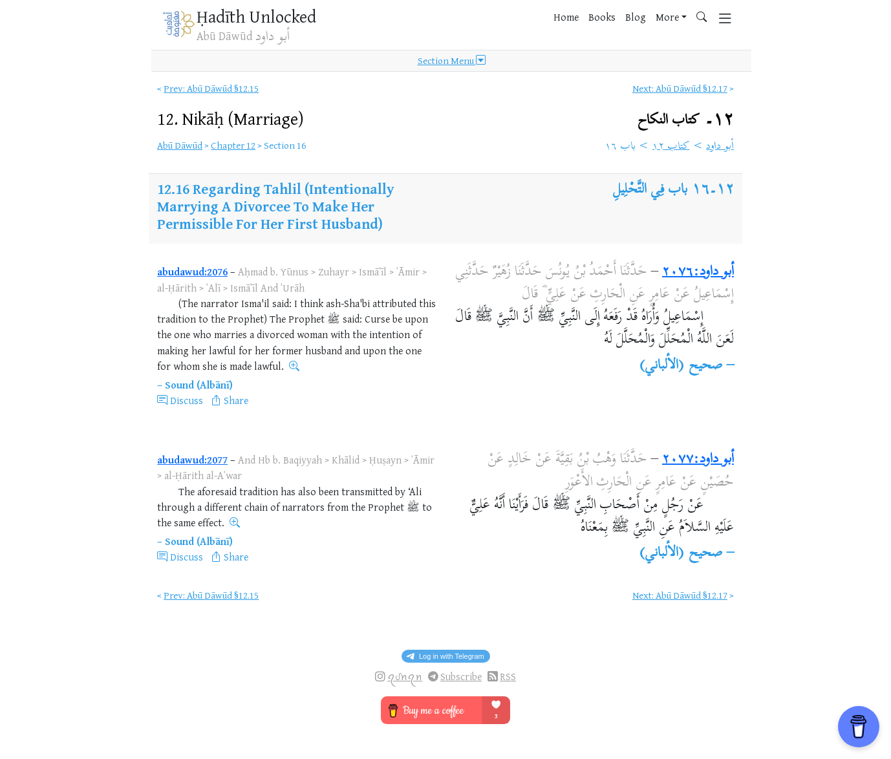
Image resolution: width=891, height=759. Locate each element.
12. (230, 118)
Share (236, 400)
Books (602, 17)
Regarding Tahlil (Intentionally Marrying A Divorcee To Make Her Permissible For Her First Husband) (275, 206)
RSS (508, 676)
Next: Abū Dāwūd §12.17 (679, 88)
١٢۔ (686, 120)
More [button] (667, 17)
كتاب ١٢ (671, 146)
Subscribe (461, 676)
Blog (635, 17)
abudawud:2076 (192, 271)
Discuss (186, 400)
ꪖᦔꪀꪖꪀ (404, 676)
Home (566, 17)
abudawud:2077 (192, 459)
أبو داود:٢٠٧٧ (698, 460)
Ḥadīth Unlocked (256, 16)
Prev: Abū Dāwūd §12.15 (211, 88)
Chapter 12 (233, 145)
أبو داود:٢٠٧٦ (698, 272)
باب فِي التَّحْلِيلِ (650, 190)
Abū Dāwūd (179, 145)
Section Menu (452, 61)
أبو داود (720, 146)
